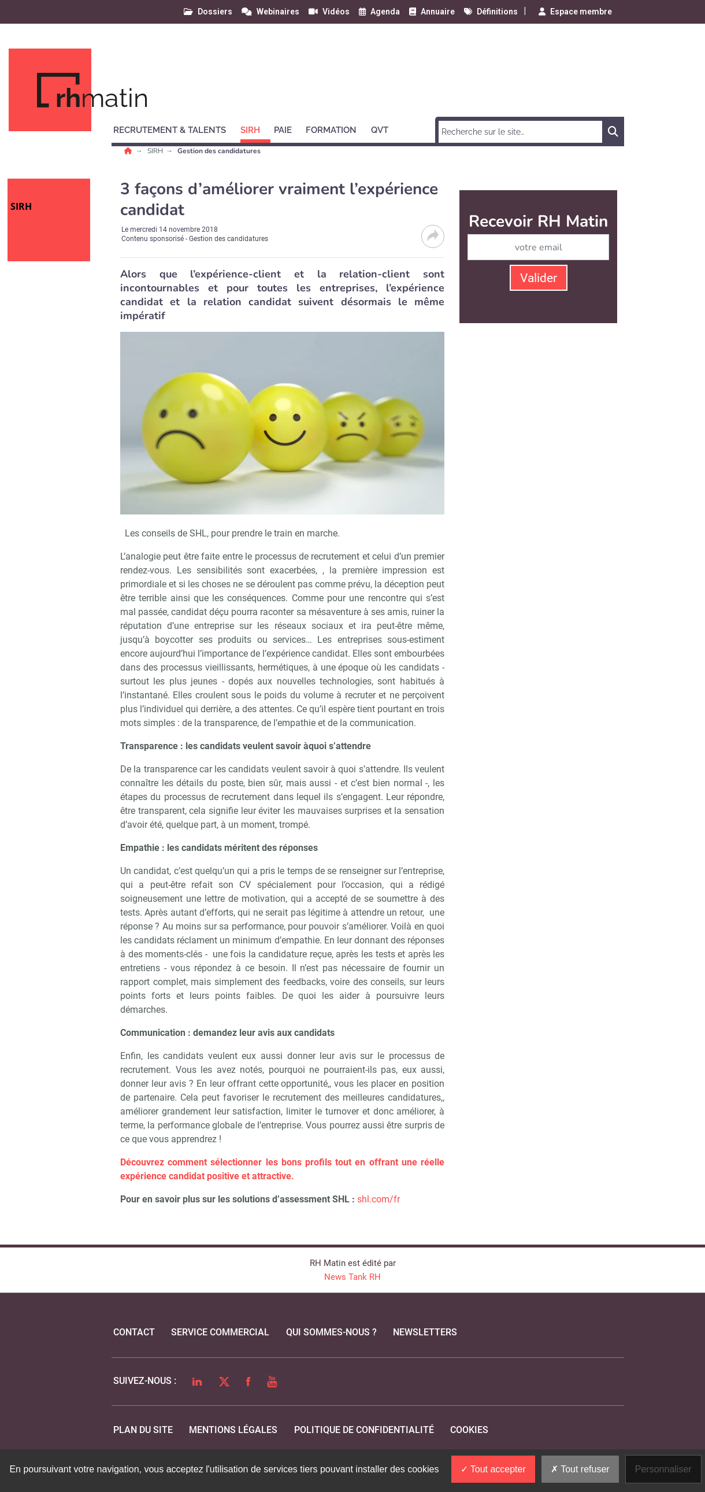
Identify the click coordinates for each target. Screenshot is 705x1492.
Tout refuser (580, 1469)
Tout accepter (493, 1469)
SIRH (156, 151)
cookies (469, 1429)
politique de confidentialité (364, 1429)
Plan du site (143, 1429)
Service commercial (220, 1332)
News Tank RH (352, 1277)
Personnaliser (663, 1469)
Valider (538, 278)
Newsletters (425, 1332)
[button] (174, 128)
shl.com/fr (378, 1199)
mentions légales (233, 1429)
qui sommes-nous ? (331, 1332)
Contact (134, 1332)
